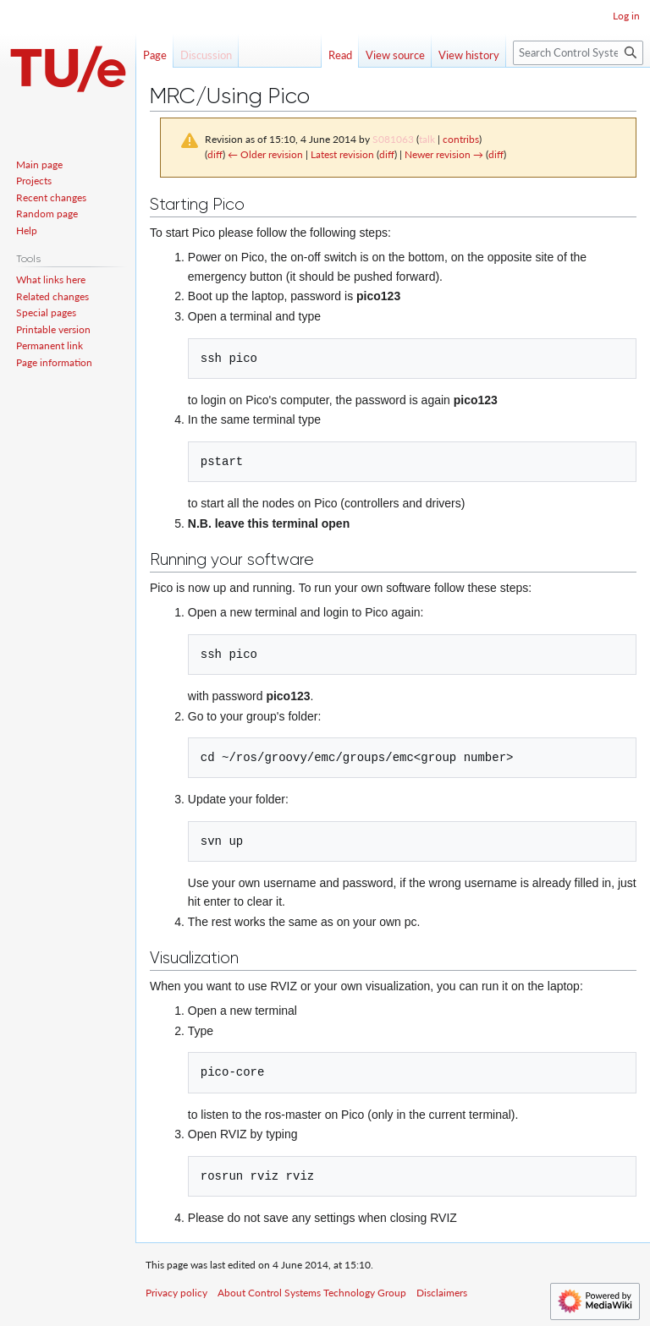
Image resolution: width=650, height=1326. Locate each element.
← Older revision (265, 154)
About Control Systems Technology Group (312, 1292)
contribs (461, 139)
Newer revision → (444, 154)
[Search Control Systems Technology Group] (578, 53)
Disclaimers (441, 1292)
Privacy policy (176, 1292)
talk (427, 139)
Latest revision (342, 154)
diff (215, 154)
